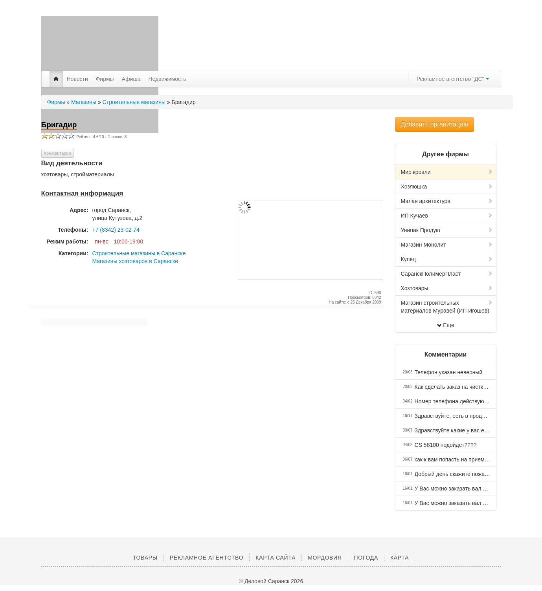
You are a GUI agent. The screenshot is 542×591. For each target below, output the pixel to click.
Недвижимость (167, 79)
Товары (145, 557)
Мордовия (325, 557)
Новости (77, 79)
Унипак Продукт (447, 230)
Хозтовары (447, 288)
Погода (366, 557)
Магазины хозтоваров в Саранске (135, 261)
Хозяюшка (447, 186)
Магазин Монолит (447, 245)
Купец (447, 259)
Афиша (131, 79)
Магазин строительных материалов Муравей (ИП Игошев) (447, 307)
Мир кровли (447, 172)
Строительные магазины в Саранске (139, 253)
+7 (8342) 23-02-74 (116, 230)
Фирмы (105, 79)
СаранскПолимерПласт (447, 274)
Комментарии (57, 153)
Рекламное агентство (206, 557)
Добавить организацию (434, 124)
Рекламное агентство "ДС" (453, 79)
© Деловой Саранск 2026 (271, 581)
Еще (445, 325)
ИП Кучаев (447, 215)
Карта (399, 557)
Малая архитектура (447, 201)
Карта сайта (275, 557)
